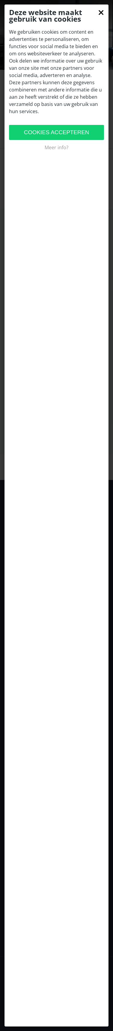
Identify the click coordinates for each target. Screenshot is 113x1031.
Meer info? (56, 147)
